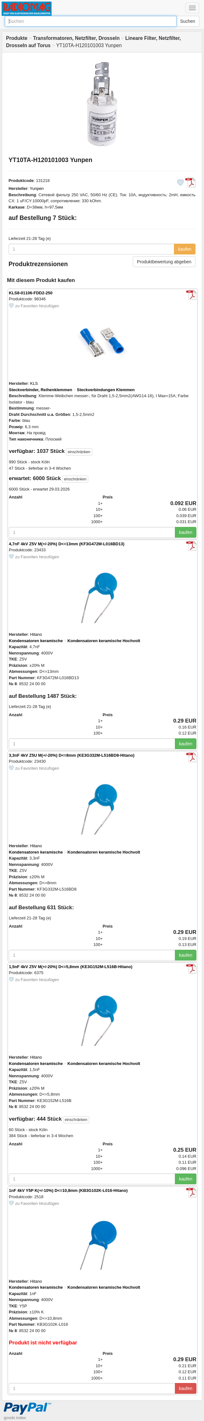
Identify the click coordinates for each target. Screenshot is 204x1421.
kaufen (184, 249)
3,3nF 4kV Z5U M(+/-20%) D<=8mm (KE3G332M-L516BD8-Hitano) (71, 755)
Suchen (187, 21)
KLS (34, 383)
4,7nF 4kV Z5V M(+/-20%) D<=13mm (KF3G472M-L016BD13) (66, 543)
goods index (15, 1417)
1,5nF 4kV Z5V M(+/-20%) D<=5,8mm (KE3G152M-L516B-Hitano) (70, 966)
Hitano (36, 634)
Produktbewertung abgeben (164, 261)
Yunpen (37, 188)
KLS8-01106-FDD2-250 (31, 293)
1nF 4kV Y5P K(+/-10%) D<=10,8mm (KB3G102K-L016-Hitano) (68, 1190)
